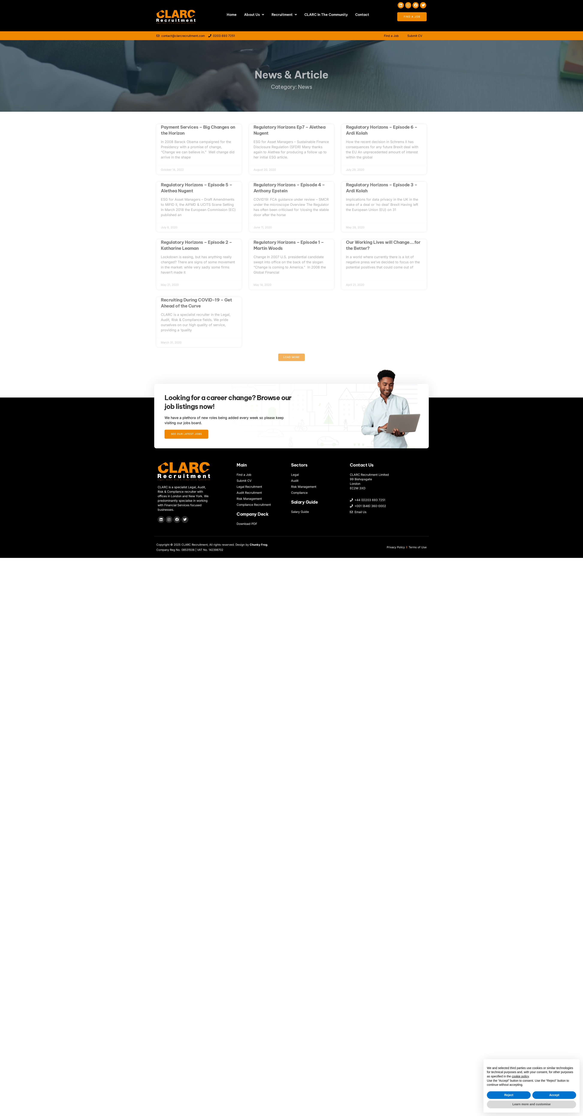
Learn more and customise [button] (531, 1104)
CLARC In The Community (326, 14)
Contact (362, 14)
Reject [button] (508, 1095)
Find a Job (391, 36)
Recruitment (284, 14)
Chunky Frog (258, 546)
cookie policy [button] (520, 1076)
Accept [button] (554, 1095)
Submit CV (414, 36)
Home (232, 14)
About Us (254, 14)
